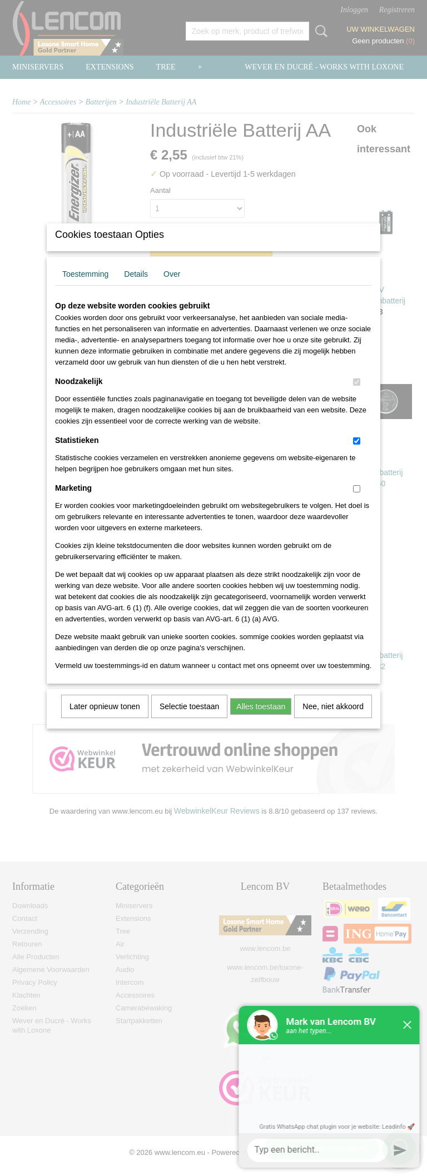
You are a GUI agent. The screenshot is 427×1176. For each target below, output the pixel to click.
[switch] (356, 396)
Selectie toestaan (189, 720)
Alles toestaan (260, 720)
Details (136, 288)
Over (171, 288)
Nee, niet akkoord (333, 720)
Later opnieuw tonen (104, 720)
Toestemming (85, 288)
